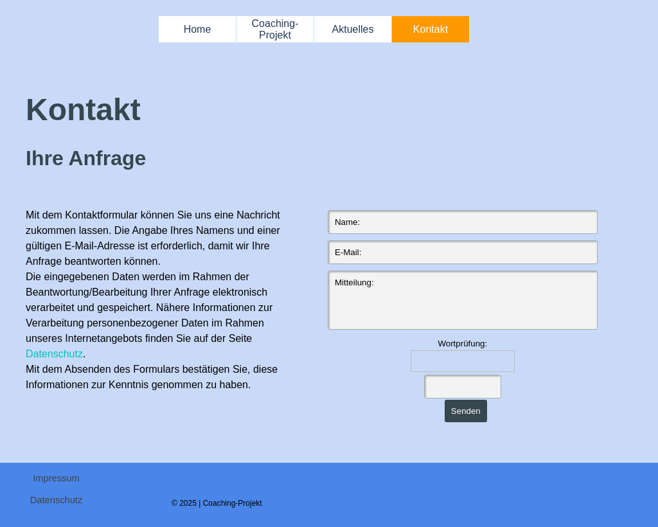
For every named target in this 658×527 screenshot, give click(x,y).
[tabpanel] (315, 130)
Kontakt (430, 29)
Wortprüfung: (462, 343)
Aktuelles (353, 29)
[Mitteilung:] (463, 300)
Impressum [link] (56, 478)
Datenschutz (54, 353)
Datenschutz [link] (56, 500)
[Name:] (463, 222)
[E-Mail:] (463, 252)
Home (197, 29)
